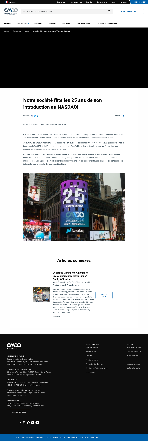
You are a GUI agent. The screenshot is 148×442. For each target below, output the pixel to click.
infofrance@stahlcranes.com (30, 375)
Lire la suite (104, 296)
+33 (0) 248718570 (14, 365)
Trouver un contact (134, 352)
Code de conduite (133, 365)
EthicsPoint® (91, 373)
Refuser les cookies (134, 369)
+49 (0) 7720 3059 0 (14, 406)
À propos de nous (92, 348)
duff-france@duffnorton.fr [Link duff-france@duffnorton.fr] (16, 396)
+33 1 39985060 (13, 375)
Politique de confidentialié (89, 438)
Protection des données (94, 365)
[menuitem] (9, 23)
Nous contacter (132, 357)
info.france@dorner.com (32, 386)
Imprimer (120, 116)
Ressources (17, 31)
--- (128, 361)
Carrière (89, 357)
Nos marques (91, 352)
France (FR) (10, 2)
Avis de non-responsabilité (69, 438)
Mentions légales (92, 361)
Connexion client (139, 2)
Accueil (6, 31)
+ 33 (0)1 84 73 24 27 (14, 386)
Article (27, 31)
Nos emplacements (134, 348)
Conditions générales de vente (96, 369)
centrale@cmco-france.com (32, 365)
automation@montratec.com (33, 406)
